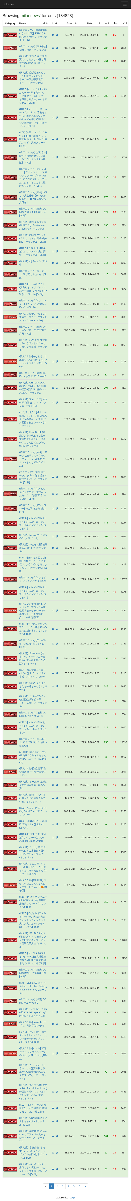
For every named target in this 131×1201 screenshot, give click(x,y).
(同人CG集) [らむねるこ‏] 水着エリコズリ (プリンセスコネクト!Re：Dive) (33, 317)
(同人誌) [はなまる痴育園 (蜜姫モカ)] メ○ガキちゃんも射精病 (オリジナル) (32, 225)
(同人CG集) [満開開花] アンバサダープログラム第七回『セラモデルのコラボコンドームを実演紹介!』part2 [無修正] (32, 610)
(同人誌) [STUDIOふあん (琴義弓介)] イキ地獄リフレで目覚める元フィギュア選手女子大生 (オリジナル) (33, 940)
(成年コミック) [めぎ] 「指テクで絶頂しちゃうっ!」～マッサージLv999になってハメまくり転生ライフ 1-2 (33, 459)
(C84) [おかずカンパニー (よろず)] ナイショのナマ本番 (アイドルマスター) (32, 673)
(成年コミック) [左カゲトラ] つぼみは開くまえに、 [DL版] (33, 643)
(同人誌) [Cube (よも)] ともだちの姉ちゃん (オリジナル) (33, 686)
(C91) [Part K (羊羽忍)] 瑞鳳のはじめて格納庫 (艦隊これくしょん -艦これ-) (33, 1108)
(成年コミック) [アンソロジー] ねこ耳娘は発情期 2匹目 (32, 508)
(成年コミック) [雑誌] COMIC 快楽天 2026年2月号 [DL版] (32, 212)
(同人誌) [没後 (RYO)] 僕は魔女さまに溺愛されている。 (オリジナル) (32, 798)
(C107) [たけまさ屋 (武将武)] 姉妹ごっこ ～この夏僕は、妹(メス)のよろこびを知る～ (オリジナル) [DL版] (33, 564)
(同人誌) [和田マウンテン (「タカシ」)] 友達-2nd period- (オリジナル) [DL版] (33, 238)
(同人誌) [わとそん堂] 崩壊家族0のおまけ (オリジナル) (33, 548)
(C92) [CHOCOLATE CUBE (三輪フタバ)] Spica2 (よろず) (33, 824)
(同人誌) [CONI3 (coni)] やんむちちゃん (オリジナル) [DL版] (33, 1121)
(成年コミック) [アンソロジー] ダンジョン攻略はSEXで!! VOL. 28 (32, 304)
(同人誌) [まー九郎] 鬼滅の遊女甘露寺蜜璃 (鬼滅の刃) (33, 785)
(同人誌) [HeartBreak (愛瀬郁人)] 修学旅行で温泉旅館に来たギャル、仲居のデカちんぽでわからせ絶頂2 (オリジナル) (32, 439)
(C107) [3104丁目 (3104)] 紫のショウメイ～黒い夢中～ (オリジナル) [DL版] (32, 251)
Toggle (71, 1197)
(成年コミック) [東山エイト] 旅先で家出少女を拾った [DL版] (33, 742)
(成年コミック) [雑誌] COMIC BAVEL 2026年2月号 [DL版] (32, 973)
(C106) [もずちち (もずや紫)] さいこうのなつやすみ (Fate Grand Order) (32, 837)
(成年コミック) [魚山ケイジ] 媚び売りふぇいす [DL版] (32, 274)
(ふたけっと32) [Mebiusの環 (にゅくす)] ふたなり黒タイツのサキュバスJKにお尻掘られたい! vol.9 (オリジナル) (33, 419)
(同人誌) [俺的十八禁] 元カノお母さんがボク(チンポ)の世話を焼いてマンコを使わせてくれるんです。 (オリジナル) (33, 1091)
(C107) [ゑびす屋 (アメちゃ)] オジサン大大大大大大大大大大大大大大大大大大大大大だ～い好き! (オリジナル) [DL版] (32, 920)
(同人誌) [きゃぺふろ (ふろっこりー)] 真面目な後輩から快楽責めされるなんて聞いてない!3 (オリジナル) (33, 1072)
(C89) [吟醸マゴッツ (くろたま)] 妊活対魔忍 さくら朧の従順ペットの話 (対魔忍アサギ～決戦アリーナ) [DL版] (33, 139)
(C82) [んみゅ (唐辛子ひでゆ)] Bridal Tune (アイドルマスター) (33, 811)
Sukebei (8, 4)
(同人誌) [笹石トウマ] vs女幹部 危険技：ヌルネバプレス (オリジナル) (33, 402)
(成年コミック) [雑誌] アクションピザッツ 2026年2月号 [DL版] (33, 330)
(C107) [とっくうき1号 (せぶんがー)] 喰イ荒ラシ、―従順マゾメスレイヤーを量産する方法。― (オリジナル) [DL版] (33, 96)
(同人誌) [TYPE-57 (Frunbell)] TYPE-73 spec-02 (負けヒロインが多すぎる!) (33, 1012)
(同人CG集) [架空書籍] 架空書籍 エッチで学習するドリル (32, 772)
